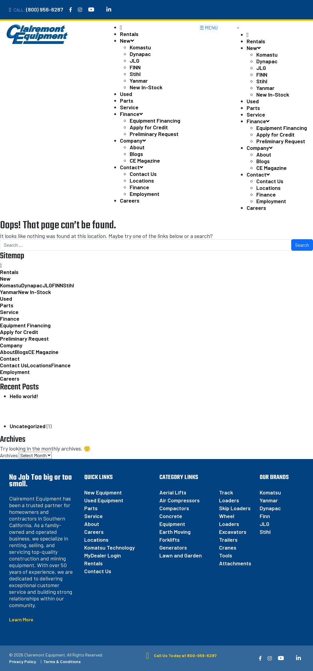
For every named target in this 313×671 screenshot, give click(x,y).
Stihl (135, 74)
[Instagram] (80, 9)
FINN (135, 67)
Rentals (129, 34)
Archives (9, 455)
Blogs (136, 153)
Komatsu (270, 492)
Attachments (235, 563)
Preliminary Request (154, 134)
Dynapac (140, 54)
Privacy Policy (22, 661)
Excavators (232, 531)
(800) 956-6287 (44, 9)
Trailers (228, 539)
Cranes (227, 547)
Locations (142, 180)
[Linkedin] (108, 9)
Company (133, 140)
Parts (126, 100)
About (137, 147)
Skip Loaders (235, 508)
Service (129, 107)
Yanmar (139, 80)
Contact (131, 167)
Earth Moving (175, 531)
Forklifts (169, 539)
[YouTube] (91, 9)
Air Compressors (179, 500)
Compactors (174, 508)
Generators (173, 547)
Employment (144, 193)
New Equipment (103, 492)
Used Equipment (103, 500)
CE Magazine (145, 160)
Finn (265, 516)
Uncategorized (27, 426)
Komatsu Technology (109, 547)
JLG (134, 60)
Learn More (21, 619)
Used (126, 94)
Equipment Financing (155, 120)
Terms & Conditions (62, 661)
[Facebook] (70, 9)
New (127, 40)
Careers (129, 200)
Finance (131, 114)
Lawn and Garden (180, 555)
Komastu (140, 47)
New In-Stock (146, 87)
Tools (225, 555)
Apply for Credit (149, 127)
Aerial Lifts (172, 492)
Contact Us (143, 173)
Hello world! (24, 396)
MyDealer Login (102, 555)
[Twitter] (100, 9)
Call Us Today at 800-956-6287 (179, 655)
